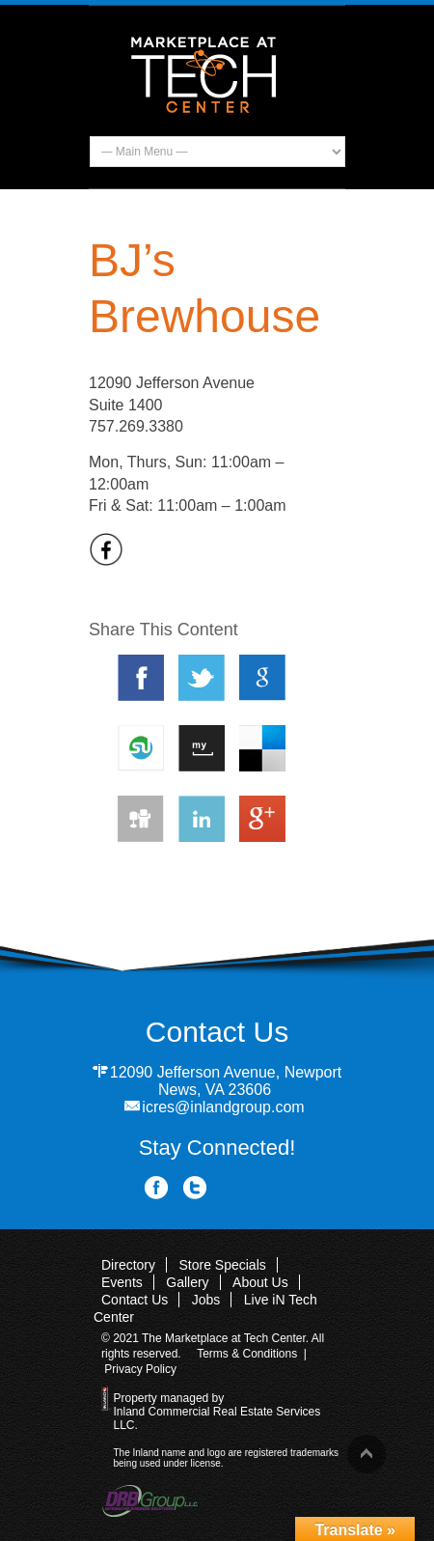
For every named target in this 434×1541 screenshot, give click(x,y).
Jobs (206, 1299)
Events (122, 1282)
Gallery (187, 1282)
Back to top (366, 1454)
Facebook (157, 1188)
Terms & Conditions (247, 1353)
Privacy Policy (140, 1369)
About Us (260, 1282)
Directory (128, 1265)
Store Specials (221, 1265)
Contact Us (134, 1299)
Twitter (195, 1188)
